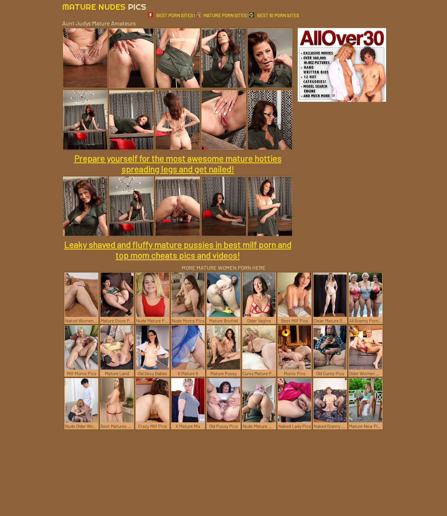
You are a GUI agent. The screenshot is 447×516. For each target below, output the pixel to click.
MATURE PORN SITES (221, 15)
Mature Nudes (104, 6)
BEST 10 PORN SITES (274, 15)
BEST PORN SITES (170, 15)
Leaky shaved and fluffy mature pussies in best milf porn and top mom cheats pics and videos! (177, 250)
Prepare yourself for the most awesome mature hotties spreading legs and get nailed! (178, 163)
